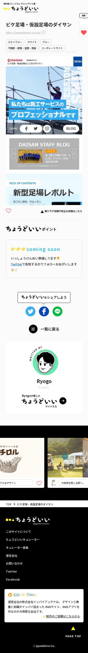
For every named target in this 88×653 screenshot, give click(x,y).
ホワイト (32, 42)
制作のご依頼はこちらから (61, 616)
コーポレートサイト (52, 48)
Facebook (13, 579)
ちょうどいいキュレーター (23, 539)
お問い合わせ (14, 563)
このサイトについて (18, 531)
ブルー (45, 42)
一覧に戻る (50, 329)
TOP (8, 504)
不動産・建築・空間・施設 (22, 48)
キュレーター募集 (17, 547)
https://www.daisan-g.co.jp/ (23, 32)
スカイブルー (15, 42)
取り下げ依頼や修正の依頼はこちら (63, 211)
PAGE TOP (73, 636)
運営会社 (11, 555)
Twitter (16, 264)
